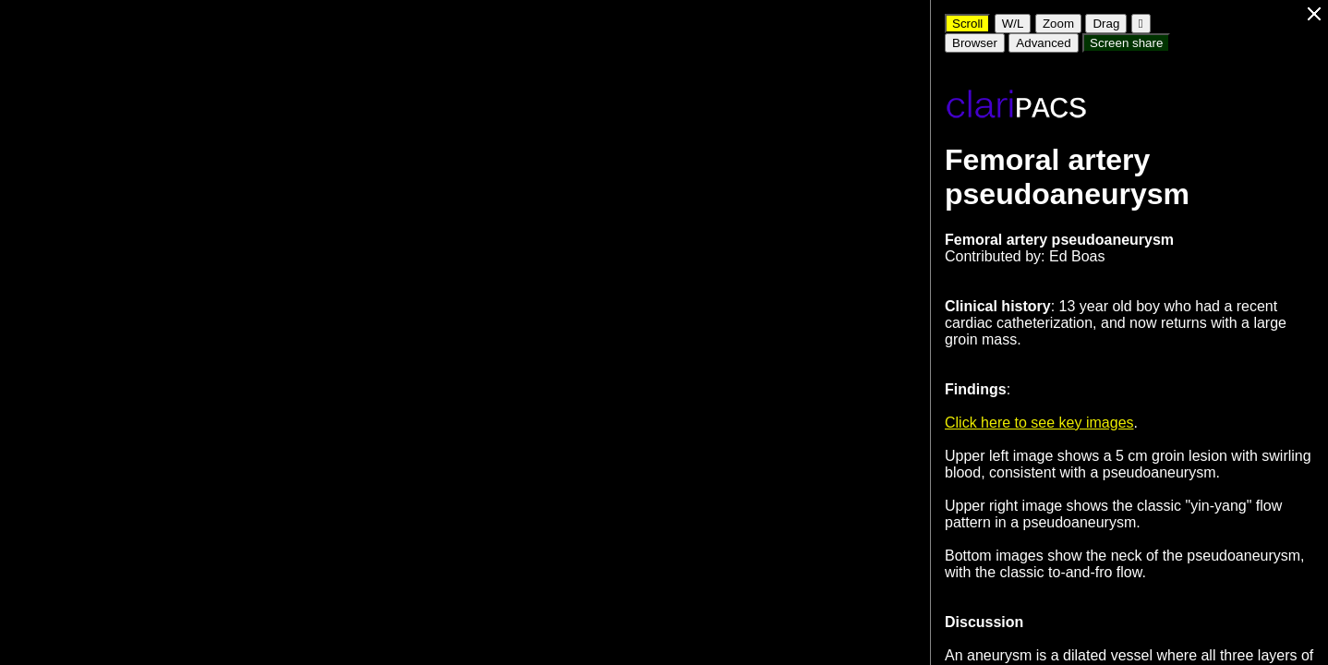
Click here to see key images (1039, 422)
